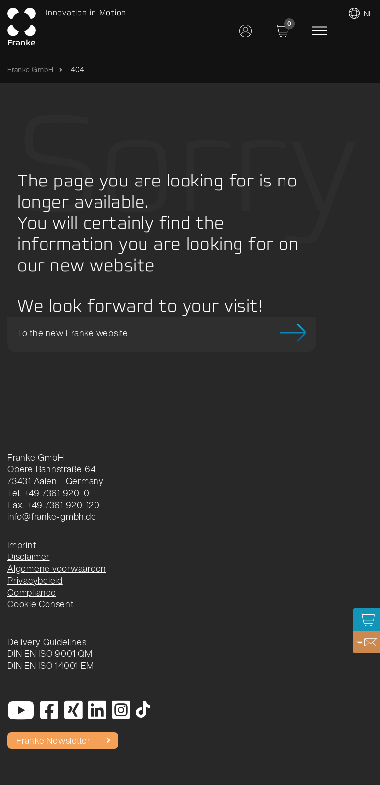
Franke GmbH (30, 69)
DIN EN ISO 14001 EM (50, 665)
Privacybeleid (35, 580)
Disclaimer (28, 556)
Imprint (21, 545)
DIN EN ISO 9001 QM (50, 653)
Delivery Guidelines (46, 641)
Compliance (31, 592)
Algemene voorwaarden (56, 568)
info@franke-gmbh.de (51, 516)
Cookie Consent (40, 604)
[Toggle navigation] (319, 30)
